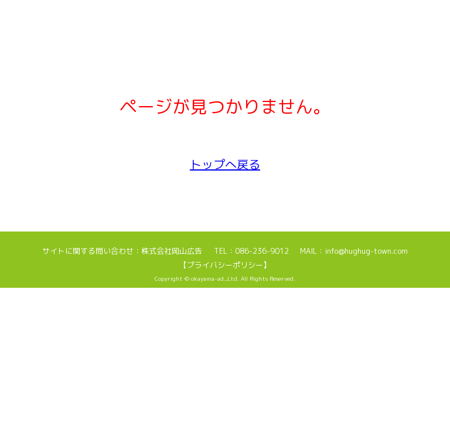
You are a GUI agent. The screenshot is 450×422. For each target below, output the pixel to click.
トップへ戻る (225, 164)
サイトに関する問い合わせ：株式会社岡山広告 (122, 251)
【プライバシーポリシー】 (225, 265)
